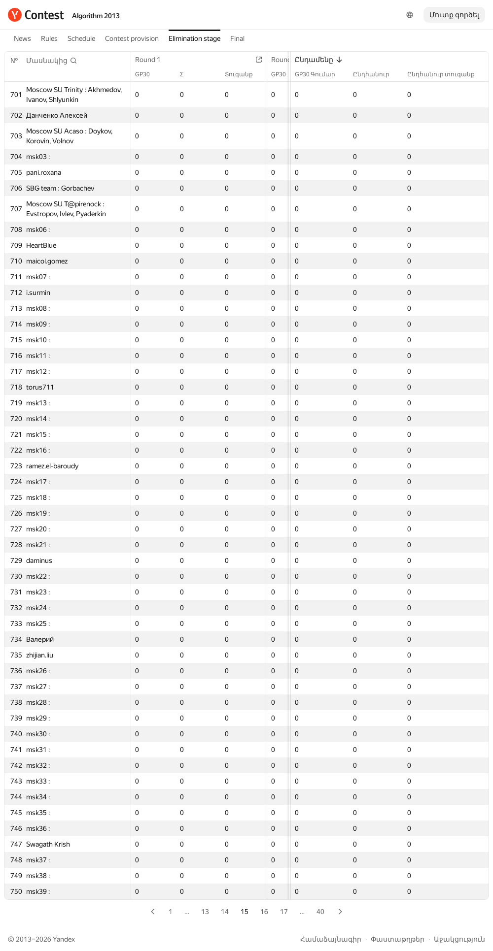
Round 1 (153, 60)
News (22, 38)
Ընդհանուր (376, 74)
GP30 (147, 74)
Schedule (81, 38)
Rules (49, 38)
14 (225, 912)
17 (284, 912)
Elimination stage (194, 38)
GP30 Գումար (320, 74)
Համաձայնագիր (330, 939)
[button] (51, 61)
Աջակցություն (459, 939)
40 (320, 912)
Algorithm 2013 (96, 16)
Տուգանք (244, 74)
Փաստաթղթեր (397, 939)
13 (205, 912)
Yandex (64, 939)
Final (237, 38)
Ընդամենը (319, 60)
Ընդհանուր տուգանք (446, 74)
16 (264, 912)
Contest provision (132, 38)
